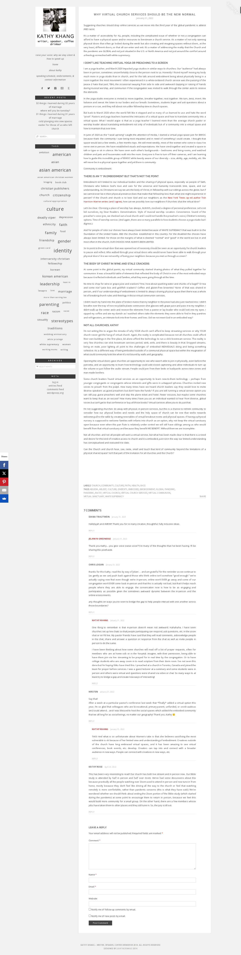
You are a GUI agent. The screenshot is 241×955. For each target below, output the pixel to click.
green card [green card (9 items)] (44, 248)
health (135, 485)
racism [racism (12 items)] (56, 311)
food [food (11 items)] (63, 231)
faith (128, 485)
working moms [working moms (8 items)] (49, 349)
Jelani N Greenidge (100, 538)
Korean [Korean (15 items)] (55, 269)
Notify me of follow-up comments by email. (113, 909)
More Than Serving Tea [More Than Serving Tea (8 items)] (55, 297)
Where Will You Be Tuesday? (55, 110)
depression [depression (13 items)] (66, 217)
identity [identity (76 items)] (63, 250)
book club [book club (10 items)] (61, 182)
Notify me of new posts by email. (108, 916)
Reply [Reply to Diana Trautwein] (91, 530)
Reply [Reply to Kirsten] (91, 721)
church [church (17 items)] (44, 195)
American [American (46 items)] (62, 154)
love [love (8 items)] (52, 290)
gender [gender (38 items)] (64, 241)
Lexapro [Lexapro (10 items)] (42, 290)
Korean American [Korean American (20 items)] (55, 276)
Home (55, 64)
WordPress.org (55, 392)
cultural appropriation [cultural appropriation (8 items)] (55, 201)
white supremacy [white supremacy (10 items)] (49, 344)
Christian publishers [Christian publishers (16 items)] (55, 188)
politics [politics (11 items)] (67, 302)
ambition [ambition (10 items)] (44, 152)
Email (92, 886)
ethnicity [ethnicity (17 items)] (49, 224)
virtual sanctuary (94, 496)
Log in (55, 382)
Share (203, 496)
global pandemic (165, 489)
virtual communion (159, 492)
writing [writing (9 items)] (64, 349)
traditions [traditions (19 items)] (55, 328)
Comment (94, 840)
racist (98, 492)
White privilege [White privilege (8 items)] (55, 339)
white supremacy (114, 496)
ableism (94, 489)
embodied (133, 489)
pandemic (89, 492)
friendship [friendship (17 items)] (46, 240)
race (142, 485)
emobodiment (147, 489)
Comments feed (55, 389)
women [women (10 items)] (66, 344)
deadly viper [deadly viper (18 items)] (46, 217)
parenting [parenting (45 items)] (49, 304)
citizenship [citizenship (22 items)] (62, 195)
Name (93, 874)
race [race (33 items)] (45, 312)
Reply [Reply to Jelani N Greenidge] (91, 556)
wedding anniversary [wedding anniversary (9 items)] (55, 334)
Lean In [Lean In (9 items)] (66, 282)
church (96, 485)
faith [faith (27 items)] (63, 224)
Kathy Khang (100, 620)
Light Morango (124, 948)
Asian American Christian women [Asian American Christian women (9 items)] (55, 177)
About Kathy (55, 70)
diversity (122, 489)
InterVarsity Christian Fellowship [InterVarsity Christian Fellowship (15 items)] (55, 261)
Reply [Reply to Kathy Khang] (95, 683)
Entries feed (55, 385)
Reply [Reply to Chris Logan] (91, 612)
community (107, 485)
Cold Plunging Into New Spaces (55, 121)
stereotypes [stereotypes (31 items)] (62, 320)
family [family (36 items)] (51, 232)
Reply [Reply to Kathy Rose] (91, 812)
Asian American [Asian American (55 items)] (55, 170)
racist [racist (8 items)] (66, 311)
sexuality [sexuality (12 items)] (42, 319)
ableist (103, 489)
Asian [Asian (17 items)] (55, 162)
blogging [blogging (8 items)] (48, 182)
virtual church (111, 492)
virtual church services (134, 492)
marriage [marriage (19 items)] (65, 291)
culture (119, 485)
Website (93, 898)
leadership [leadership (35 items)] (50, 283)
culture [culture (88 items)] (55, 209)
